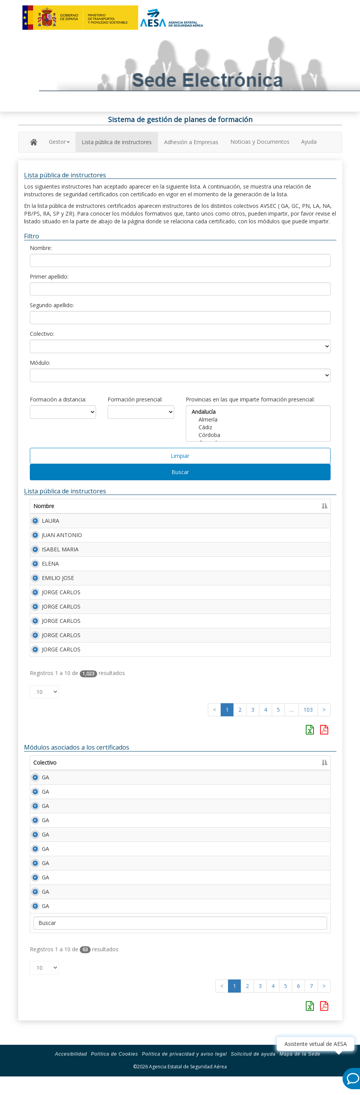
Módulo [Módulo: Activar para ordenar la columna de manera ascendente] (83, 762)
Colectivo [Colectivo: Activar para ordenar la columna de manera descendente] (45, 762)
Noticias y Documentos (260, 141)
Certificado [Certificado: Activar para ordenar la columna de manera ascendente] (304, 506)
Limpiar (180, 455)
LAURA (50, 520)
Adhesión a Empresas (191, 142)
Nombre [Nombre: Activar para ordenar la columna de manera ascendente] (43, 506)
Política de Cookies (114, 1069)
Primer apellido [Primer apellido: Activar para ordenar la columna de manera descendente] (114, 506)
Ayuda (309, 141)
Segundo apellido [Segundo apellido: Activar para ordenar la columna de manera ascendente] (193, 506)
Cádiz (258, 427)
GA (37, 777)
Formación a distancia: (58, 399)
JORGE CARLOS (61, 592)
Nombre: (41, 248)
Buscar (180, 472)
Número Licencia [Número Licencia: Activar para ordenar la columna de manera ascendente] (254, 506)
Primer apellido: (49, 276)
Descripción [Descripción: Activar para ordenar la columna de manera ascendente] (124, 762)
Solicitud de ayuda (253, 1069)
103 (308, 709)
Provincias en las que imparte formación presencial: (250, 399)
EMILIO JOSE (58, 578)
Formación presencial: (135, 399)
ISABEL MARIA (60, 549)
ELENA (50, 563)
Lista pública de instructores (117, 142)
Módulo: (40, 362)
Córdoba (258, 435)
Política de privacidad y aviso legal (184, 1069)
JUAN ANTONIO (62, 535)
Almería (258, 419)
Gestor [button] (59, 141)
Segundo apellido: (52, 305)
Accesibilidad (71, 1069)
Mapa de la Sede (300, 1069)
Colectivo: (42, 333)
